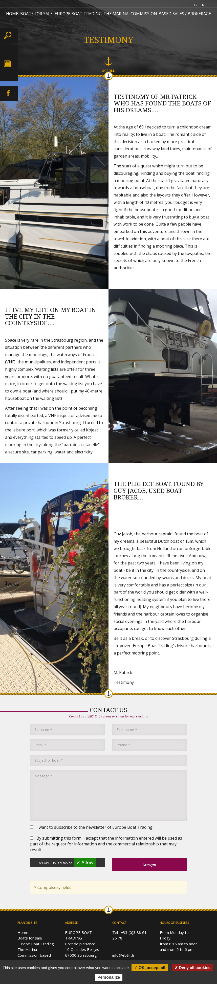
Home (22, 932)
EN (202, 5)
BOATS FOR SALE (36, 13)
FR (195, 5)
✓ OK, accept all (149, 968)
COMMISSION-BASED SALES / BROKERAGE (171, 13)
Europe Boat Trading (35, 943)
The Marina (27, 949)
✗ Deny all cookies (193, 968)
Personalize (109, 977)
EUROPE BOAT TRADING (78, 13)
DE (209, 5)
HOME (12, 13)
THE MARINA (115, 13)
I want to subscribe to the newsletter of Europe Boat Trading (91, 827)
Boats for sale (29, 938)
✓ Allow (85, 862)
